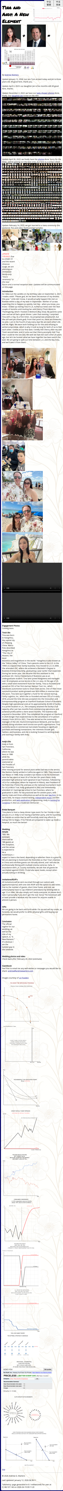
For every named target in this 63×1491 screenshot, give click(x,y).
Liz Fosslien (24, 978)
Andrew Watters (12, 75)
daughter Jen (17, 95)
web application (23, 800)
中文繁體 (49, 3)
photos (41, 159)
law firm (52, 795)
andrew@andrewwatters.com (20, 971)
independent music (43, 797)
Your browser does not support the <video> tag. (32, 578)
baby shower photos (45, 93)
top (3, 1469)
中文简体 (58, 3)
